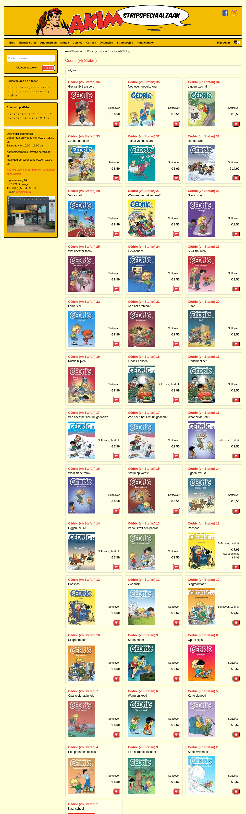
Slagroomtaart (197, 584)
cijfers (13, 95)
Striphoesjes (125, 42)
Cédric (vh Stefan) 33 (84, 136)
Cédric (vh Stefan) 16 (204, 412)
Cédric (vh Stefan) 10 (204, 579)
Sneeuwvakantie (198, 752)
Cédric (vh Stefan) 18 (144, 356)
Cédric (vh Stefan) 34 (204, 82)
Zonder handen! (78, 141)
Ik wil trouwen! (197, 251)
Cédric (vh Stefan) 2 (203, 747)
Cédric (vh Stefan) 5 (203, 691)
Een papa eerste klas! (82, 752)
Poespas (193, 528)
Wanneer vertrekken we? (144, 195)
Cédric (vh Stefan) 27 (144, 191)
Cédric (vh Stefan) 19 (84, 356)
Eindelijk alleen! (138, 361)
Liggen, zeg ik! (197, 86)
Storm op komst (138, 473)
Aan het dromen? (139, 306)
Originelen (106, 42)
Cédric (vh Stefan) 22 (84, 301)
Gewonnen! (135, 251)
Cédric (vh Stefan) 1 (83, 804)
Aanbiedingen (146, 42)
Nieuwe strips (28, 42)
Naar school (76, 808)
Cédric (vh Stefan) (97, 51)
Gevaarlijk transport (81, 86)
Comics (77, 42)
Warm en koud (137, 695)
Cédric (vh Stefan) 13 (144, 523)
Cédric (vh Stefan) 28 (84, 191)
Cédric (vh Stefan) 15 (144, 468)
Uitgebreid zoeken (27, 67)
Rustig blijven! (77, 361)
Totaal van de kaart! (141, 141)
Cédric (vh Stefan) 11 (144, 579)
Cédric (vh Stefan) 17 (84, 412)
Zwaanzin (134, 584)
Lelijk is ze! (75, 306)
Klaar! (192, 306)
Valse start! (75, 195)
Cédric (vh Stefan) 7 (83, 691)
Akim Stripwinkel (74, 51)
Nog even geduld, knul (142, 86)
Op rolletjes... (196, 640)
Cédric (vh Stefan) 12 (204, 523)
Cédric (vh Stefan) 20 (204, 301)
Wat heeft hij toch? (80, 251)
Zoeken (48, 68)
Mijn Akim (223, 42)
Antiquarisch (48, 42)
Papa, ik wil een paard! (143, 528)
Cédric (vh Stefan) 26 (204, 191)
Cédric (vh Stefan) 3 (143, 747)
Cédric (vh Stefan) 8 (203, 635)
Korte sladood (197, 695)
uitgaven (73, 70)
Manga (64, 42)
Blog (12, 42)
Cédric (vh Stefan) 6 (143, 691)
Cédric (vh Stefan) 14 (204, 468)
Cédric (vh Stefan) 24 (144, 246)
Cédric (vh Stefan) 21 (144, 301)
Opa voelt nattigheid (81, 695)
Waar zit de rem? (199, 417)
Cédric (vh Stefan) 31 (204, 136)
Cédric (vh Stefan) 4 (83, 747)
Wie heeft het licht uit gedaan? (88, 417)
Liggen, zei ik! (197, 473)
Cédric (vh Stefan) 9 (143, 635)
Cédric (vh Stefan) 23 (204, 246)
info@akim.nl (23, 191)
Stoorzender (136, 640)
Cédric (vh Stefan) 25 (84, 246)
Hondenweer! (196, 141)
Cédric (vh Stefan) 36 (84, 82)
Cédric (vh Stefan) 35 (144, 82)
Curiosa (91, 42)
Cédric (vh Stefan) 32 (144, 136)
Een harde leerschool (142, 752)
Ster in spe (195, 195)
